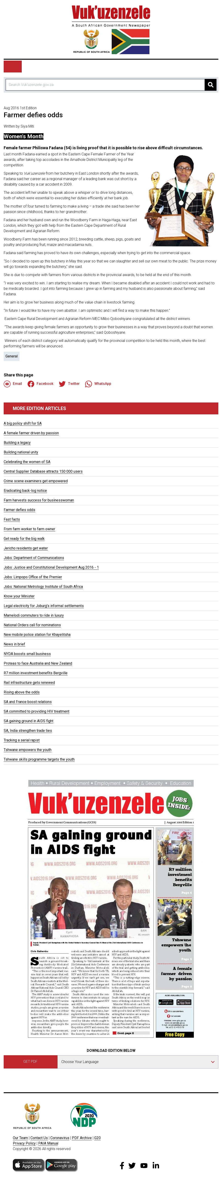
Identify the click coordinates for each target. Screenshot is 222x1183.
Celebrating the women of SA (27, 462)
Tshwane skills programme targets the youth (39, 759)
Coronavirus (59, 1138)
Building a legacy (17, 442)
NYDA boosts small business (27, 654)
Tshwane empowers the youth (27, 750)
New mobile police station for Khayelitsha (37, 634)
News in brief (14, 644)
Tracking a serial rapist (22, 740)
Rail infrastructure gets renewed (29, 682)
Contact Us (39, 1138)
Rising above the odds (22, 692)
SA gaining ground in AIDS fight (28, 721)
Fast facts (12, 519)
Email (13, 384)
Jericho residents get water (26, 548)
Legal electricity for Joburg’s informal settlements (44, 606)
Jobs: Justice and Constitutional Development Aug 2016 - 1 (51, 567)
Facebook (40, 384)
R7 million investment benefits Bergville (36, 673)
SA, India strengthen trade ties (28, 730)
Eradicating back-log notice (25, 490)
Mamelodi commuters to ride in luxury (34, 615)
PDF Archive (82, 1138)
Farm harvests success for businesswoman (39, 500)
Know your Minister (19, 596)
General (11, 356)
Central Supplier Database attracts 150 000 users (43, 471)
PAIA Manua (48, 1143)
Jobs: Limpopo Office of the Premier (33, 577)
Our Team (20, 1138)
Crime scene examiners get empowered (36, 481)
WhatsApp (98, 384)
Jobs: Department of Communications (34, 558)
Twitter (69, 384)
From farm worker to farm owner (29, 529)
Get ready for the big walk (24, 538)
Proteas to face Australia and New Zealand (38, 663)
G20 (97, 1138)
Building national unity (21, 452)
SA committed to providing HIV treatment (36, 711)
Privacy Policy (24, 1143)
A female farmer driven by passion (31, 433)
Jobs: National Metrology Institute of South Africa (43, 586)
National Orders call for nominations (32, 625)
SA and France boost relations (28, 702)
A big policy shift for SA (23, 423)
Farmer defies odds (19, 510)
